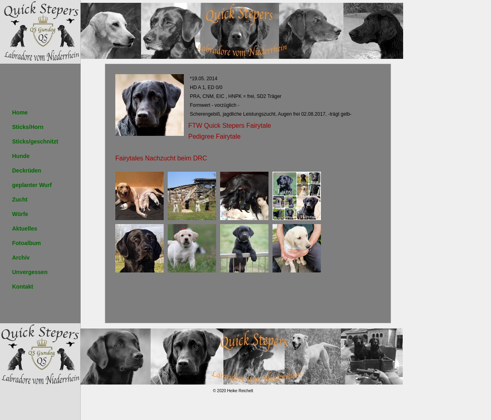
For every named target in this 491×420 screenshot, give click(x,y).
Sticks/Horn (28, 127)
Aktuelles (24, 228)
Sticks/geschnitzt (35, 141)
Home (20, 112)
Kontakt (22, 286)
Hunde (21, 156)
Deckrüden (26, 170)
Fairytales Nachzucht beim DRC (161, 158)
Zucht (19, 199)
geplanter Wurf (32, 185)
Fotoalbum (26, 243)
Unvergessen (30, 272)
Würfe (20, 214)
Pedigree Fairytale (214, 136)
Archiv (21, 257)
